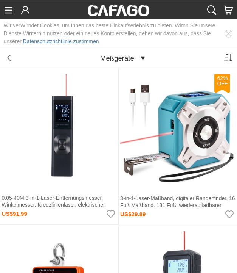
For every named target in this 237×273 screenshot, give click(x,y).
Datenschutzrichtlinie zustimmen (61, 41)
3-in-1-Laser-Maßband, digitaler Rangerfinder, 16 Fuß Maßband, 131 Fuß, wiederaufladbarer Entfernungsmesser (177, 205)
